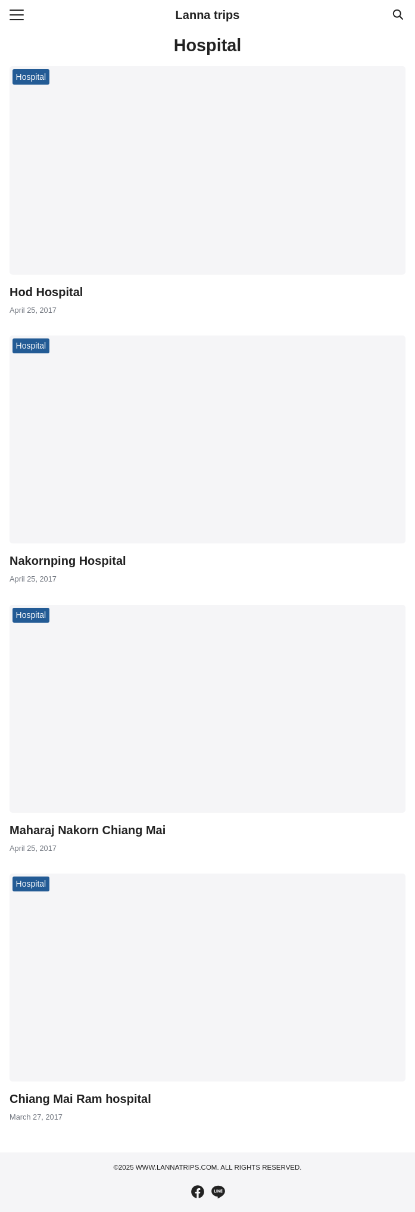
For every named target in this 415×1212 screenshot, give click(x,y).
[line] (218, 1191)
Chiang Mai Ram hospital (80, 1098)
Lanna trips (208, 14)
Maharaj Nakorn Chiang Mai (88, 830)
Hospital (31, 77)
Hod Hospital (46, 292)
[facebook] (197, 1191)
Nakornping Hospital (68, 560)
